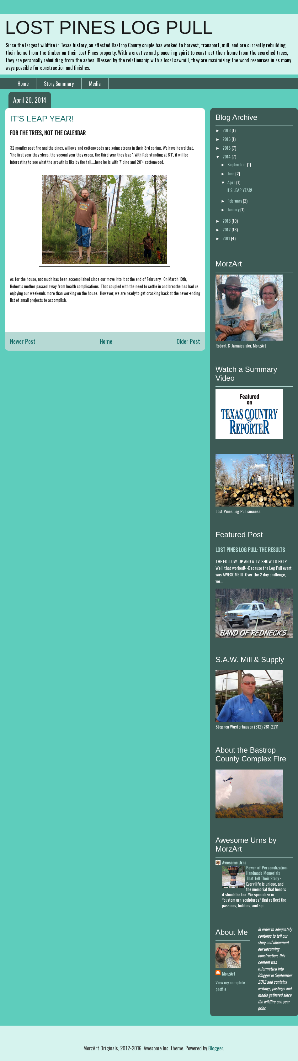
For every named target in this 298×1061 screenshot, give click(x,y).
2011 (226, 238)
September (237, 164)
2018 (226, 130)
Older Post (188, 341)
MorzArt (228, 973)
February (235, 200)
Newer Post (22, 341)
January (233, 209)
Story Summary (59, 83)
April (231, 182)
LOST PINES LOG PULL (109, 27)
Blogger (215, 1048)
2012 (226, 229)
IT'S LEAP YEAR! (239, 190)
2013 (226, 220)
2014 (226, 156)
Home (23, 83)
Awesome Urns (234, 862)
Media (95, 83)
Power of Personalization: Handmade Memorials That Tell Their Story (267, 873)
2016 (226, 139)
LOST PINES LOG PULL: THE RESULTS (250, 550)
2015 (226, 147)
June (231, 173)
